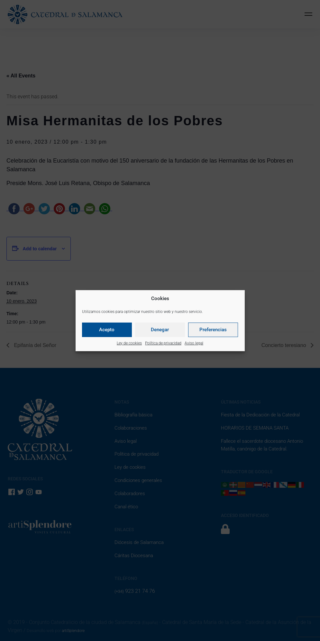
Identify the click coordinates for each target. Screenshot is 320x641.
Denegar (160, 330)
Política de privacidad (163, 343)
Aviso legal (194, 343)
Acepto (106, 330)
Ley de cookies (129, 343)
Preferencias (213, 330)
